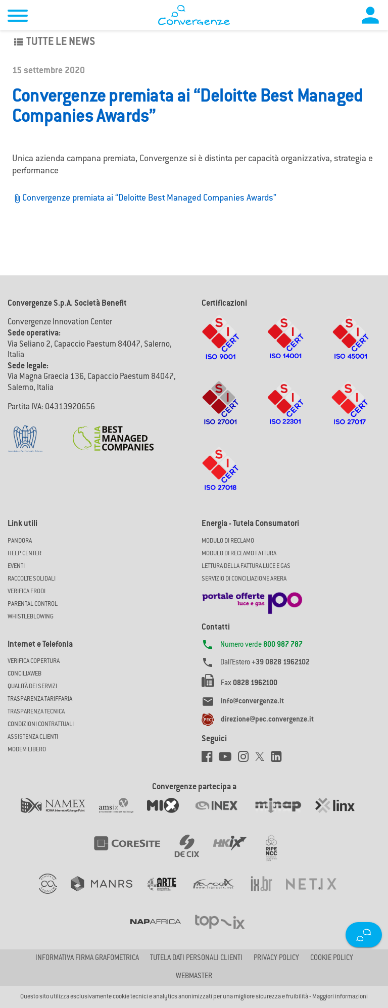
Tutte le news (53, 42)
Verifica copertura (34, 661)
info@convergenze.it (252, 701)
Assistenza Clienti (33, 737)
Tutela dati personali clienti (196, 958)
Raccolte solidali (32, 579)
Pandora (20, 541)
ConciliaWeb (24, 674)
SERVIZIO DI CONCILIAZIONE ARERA (244, 579)
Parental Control (33, 604)
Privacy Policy (276, 958)
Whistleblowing (31, 617)
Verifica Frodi (26, 592)
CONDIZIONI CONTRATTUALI (41, 725)
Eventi (16, 566)
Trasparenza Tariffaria (40, 699)
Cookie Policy (331, 958)
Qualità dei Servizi (32, 687)
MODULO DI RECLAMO (228, 541)
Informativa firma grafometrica (87, 958)
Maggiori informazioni (340, 997)
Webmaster (194, 976)
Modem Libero (27, 750)
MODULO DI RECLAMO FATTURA (239, 554)
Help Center (24, 554)
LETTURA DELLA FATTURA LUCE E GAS (246, 566)
